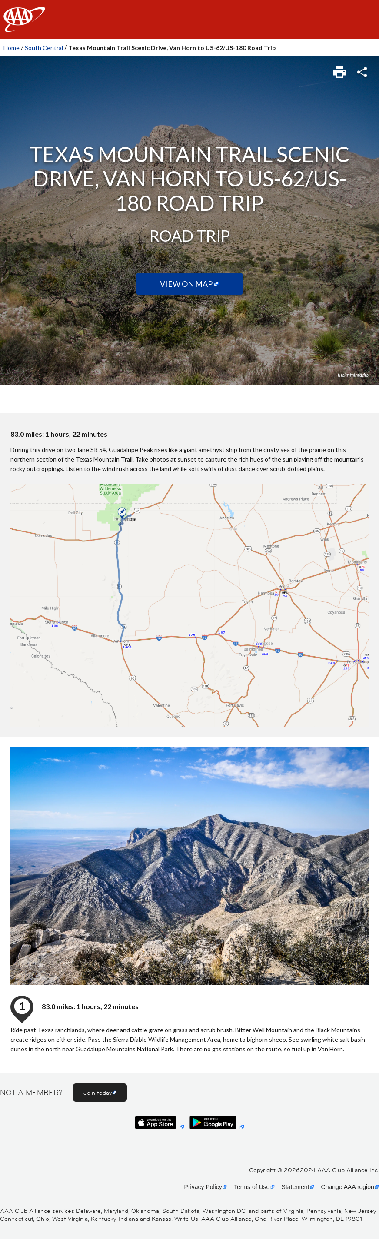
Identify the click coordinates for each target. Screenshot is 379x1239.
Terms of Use (251, 1186)
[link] (340, 69)
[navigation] (189, 19)
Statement (295, 1186)
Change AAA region (347, 1186)
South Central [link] (44, 47)
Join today (97, 1092)
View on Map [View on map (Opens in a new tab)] (186, 284)
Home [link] (11, 47)
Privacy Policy (203, 1186)
